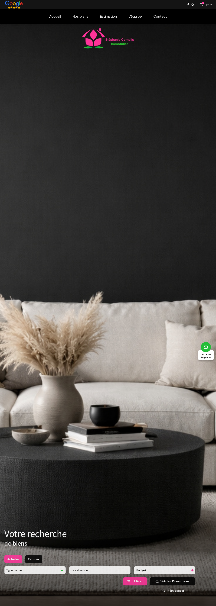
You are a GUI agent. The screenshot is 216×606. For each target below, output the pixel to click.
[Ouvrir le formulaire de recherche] (135, 586)
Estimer (33, 564)
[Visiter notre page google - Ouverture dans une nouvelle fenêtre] (192, 4)
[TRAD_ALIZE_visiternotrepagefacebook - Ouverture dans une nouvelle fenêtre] (188, 4)
